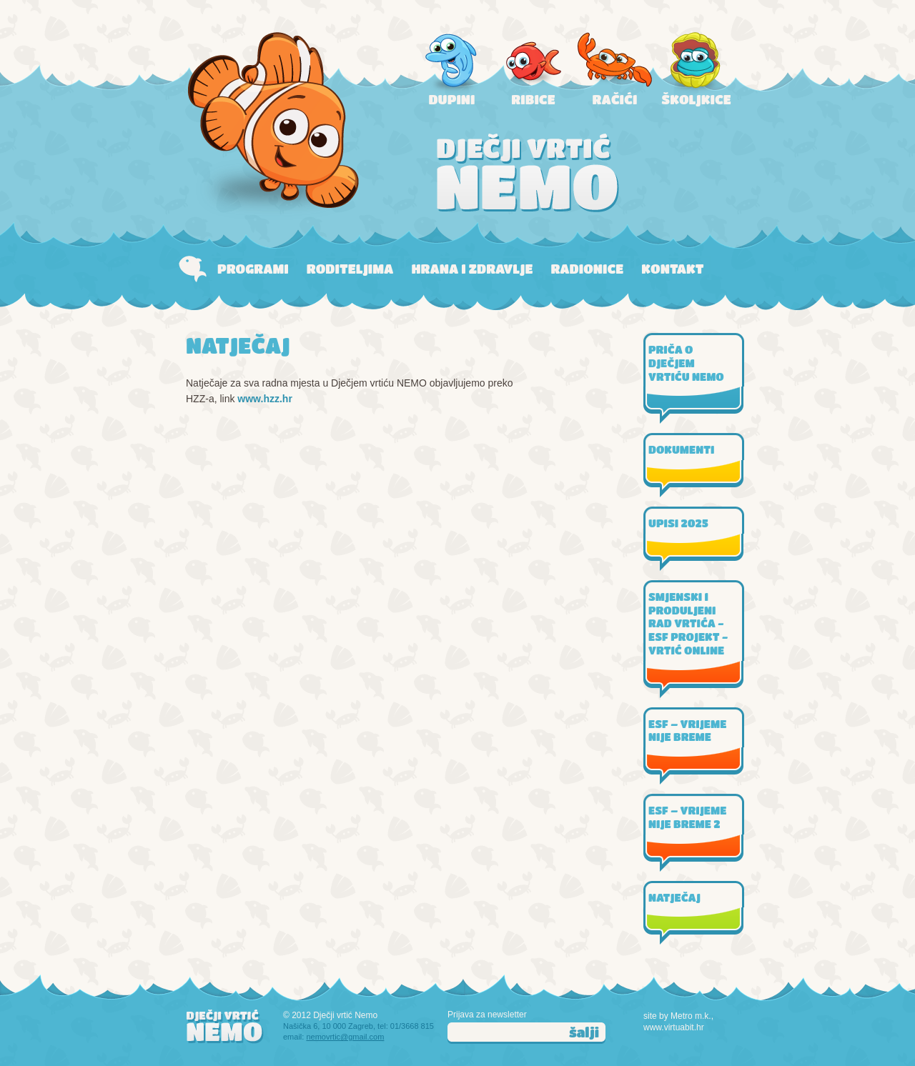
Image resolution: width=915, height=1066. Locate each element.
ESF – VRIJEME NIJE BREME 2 (687, 817)
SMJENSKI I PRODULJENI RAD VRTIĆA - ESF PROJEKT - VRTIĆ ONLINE (688, 623)
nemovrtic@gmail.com (345, 1036)
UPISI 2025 (678, 523)
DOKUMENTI (681, 449)
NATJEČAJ (674, 897)
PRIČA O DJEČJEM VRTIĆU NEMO (686, 363)
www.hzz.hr (264, 398)
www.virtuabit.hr (673, 1027)
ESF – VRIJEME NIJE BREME (687, 730)
